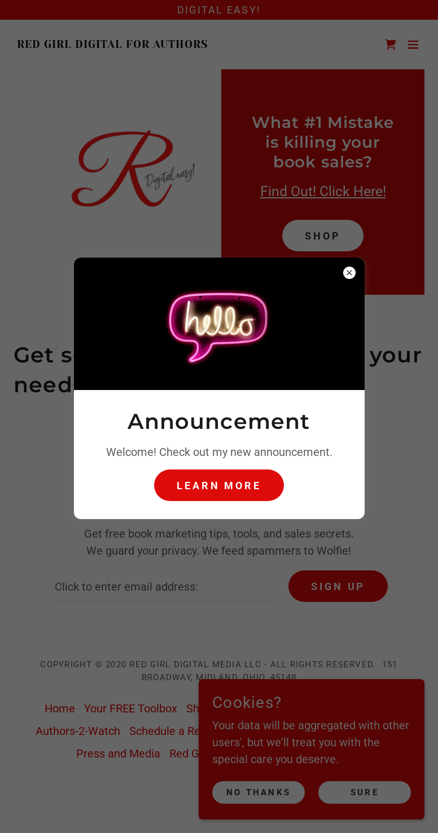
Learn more (219, 485)
